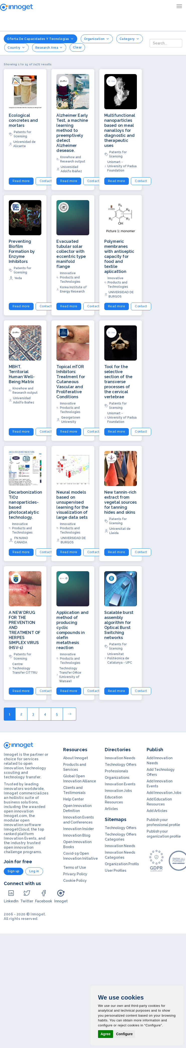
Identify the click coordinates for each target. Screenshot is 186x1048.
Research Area (49, 47)
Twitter (26, 896)
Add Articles (157, 811)
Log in (34, 871)
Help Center (73, 799)
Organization (97, 39)
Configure (124, 1034)
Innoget (61, 896)
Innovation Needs (120, 758)
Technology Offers (120, 765)
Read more (21, 181)
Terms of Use (74, 867)
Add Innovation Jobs (164, 793)
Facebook (43, 896)
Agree (106, 1034)
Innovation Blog (76, 835)
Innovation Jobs (118, 791)
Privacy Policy (75, 874)
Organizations (117, 778)
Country (16, 47)
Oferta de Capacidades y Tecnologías (40, 39)
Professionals (116, 771)
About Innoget (75, 758)
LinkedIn (11, 896)
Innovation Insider (78, 829)
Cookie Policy (75, 881)
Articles (111, 809)
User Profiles (115, 870)
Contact (46, 181)
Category (130, 39)
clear (77, 47)
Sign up (14, 871)
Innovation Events (120, 784)
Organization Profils (122, 864)
